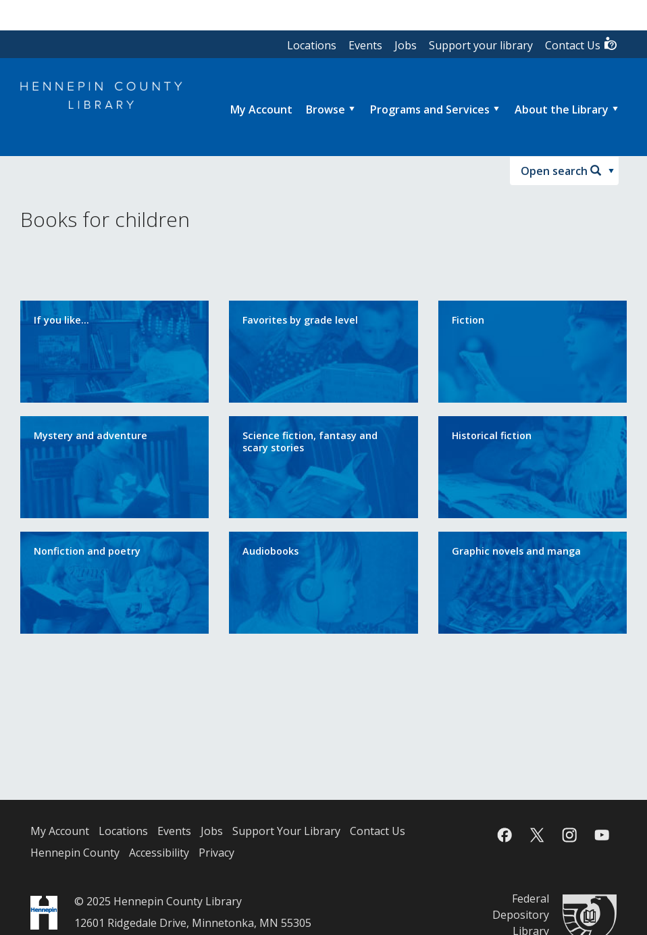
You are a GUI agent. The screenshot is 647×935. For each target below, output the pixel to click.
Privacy (216, 852)
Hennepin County (75, 852)
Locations (311, 45)
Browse (325, 109)
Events (365, 45)
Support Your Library (286, 831)
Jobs (405, 45)
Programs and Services (430, 109)
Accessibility (159, 852)
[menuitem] (261, 109)
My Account (59, 831)
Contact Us (581, 44)
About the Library (562, 109)
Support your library (481, 45)
